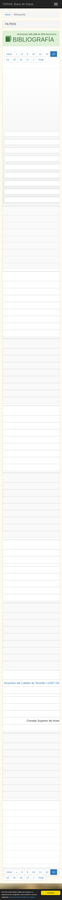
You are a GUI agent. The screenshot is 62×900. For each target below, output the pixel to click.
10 (33, 54)
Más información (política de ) (22, 898)
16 (21, 59)
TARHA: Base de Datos (18, 4)
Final (41, 59)
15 (14, 59)
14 (7, 59)
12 (47, 54)
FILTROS (10, 24)
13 (53, 54)
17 (27, 59)
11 (40, 54)
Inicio (7, 14)
